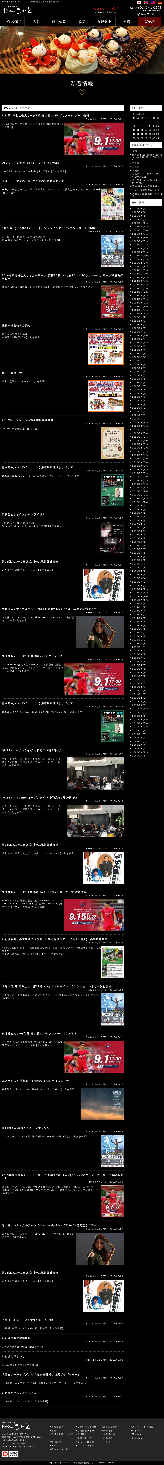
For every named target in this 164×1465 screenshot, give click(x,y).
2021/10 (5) (139, 390)
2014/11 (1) (139, 607)
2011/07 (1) (139, 676)
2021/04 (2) (139, 408)
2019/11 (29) (140, 458)
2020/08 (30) (140, 426)
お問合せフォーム (87, 1430)
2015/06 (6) (139, 585)
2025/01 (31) (140, 266)
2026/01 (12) (140, 223)
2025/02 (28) (140, 263)
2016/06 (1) (139, 553)
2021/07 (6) (139, 397)
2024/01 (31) (140, 310)
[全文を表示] (58, 171)
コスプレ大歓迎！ (87, 1442)
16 (153, 130)
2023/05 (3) (139, 339)
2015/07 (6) (139, 582)
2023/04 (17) (140, 342)
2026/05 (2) (139, 208)
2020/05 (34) (140, 437)
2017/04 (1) (139, 542)
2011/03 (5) (139, 687)
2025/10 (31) (140, 234)
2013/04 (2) (139, 632)
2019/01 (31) (140, 495)
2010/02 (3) (139, 730)
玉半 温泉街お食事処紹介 (146, 186)
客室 (53, 1445)
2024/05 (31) (140, 295)
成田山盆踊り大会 (13, 373)
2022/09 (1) (139, 364)
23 (153, 134)
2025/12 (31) (140, 226)
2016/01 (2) (139, 564)
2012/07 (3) (139, 658)
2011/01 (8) (139, 694)
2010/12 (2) (139, 698)
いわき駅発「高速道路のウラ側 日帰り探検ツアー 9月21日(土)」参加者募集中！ (56, 939)
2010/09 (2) (139, 705)
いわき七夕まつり (13, 1356)
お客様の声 (109, 1434)
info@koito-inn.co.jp (21, 1446)
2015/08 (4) (139, 578)
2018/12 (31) (140, 498)
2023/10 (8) (139, 321)
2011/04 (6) (139, 683)
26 (138, 138)
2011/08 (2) (139, 672)
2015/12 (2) (139, 567)
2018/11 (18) (140, 502)
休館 (134, 151)
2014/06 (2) (139, 618)
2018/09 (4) (139, 505)
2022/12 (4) (139, 357)
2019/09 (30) (140, 466)
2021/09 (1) (139, 393)
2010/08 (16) (140, 708)
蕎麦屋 (135, 170)
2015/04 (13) (140, 592)
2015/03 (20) (140, 596)
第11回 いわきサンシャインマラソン (26, 1128)
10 (157, 126)
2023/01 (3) (139, 353)
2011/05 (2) (139, 680)
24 (157, 134)
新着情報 (108, 1430)
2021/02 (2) (139, 415)
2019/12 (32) (140, 455)
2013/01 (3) (139, 640)
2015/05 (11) (140, 589)
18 (134, 134)
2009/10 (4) (139, 745)
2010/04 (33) (140, 723)
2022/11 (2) (139, 360)
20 (142, 134)
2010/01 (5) (139, 734)
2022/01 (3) (139, 386)
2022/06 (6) (139, 375)
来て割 (135, 167)
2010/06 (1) (139, 716)
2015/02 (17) (140, 600)
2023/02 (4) (139, 350)
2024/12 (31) (140, 270)
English (136, 1430)
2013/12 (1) (139, 621)
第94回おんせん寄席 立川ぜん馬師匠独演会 (30, 561)
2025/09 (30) (140, 237)
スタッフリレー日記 (143, 1427)
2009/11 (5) (139, 741)
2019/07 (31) (140, 473)
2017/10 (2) (139, 531)
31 (157, 138)
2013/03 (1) (139, 636)
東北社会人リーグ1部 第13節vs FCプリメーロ (32, 656)
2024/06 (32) (140, 292)
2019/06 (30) (140, 476)
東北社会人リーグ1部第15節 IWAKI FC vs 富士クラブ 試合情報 (44, 892)
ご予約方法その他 (87, 1427)
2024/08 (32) (140, 284)
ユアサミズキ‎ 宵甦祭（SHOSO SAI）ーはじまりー (35, 1080)
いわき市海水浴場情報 (16, 1338)
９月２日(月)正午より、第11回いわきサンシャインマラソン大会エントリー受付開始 (56, 986)
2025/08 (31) (140, 241)
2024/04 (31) (140, 299)
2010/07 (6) (139, 712)
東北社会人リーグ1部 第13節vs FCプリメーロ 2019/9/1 (39, 1033)
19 (138, 134)
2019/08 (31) (140, 469)
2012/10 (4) (139, 650)
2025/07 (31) (140, 244)
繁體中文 (137, 1434)
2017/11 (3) (139, 527)
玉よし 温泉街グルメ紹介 (146, 190)
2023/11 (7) (139, 317)
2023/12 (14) (140, 313)
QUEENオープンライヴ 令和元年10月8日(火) (32, 750)
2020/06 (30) (140, 433)
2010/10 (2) (139, 701)
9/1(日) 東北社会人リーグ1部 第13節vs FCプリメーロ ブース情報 (45, 115)
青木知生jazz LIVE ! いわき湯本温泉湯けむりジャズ (37, 467)
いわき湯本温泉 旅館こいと (15, 2)
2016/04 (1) (139, 560)
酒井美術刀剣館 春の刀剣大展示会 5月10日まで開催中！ (147, 157)
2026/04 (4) (139, 212)
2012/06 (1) (139, 661)
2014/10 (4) (139, 611)
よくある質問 (110, 1427)
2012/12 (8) (139, 643)
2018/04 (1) (139, 516)
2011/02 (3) (139, 690)
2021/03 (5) (139, 411)
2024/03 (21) (140, 303)
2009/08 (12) (140, 752)
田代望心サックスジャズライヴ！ (23, 514)
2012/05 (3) (139, 665)
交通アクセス (84, 1438)
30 (153, 138)
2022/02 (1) (139, 382)
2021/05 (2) (139, 404)
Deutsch (137, 1438)
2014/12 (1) (139, 603)
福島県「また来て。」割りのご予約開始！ (146, 175)
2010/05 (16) (140, 719)
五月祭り (137, 163)
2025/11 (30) (140, 230)
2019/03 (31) (140, 487)
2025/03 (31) (140, 259)
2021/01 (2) (139, 419)
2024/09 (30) (140, 281)
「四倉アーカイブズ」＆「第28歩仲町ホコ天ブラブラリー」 (41, 1374)
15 (149, 130)
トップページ (110, 1442)
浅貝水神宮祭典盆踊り (16, 325)
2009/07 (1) (139, 756)
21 (146, 134)
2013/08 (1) (139, 625)
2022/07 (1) (139, 371)
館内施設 (56, 1442)
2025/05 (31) (140, 252)
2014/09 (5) (139, 614)
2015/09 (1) (139, 574)
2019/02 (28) (140, 491)
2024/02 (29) (140, 306)
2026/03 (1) (139, 216)
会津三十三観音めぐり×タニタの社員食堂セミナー (34, 181)
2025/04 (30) (140, 255)
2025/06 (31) (140, 248)
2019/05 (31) (140, 480)
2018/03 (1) (139, 520)
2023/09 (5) (139, 324)
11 (134, 130)
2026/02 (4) (139, 219)
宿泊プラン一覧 (59, 1449)
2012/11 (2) (139, 647)
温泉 (53, 1430)
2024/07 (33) (140, 288)
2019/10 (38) (140, 462)
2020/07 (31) (140, 429)
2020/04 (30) (140, 440)
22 (149, 134)
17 (157, 130)
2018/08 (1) (139, 509)
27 (142, 138)
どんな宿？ (57, 1427)
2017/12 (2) (139, 524)
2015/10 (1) (139, 571)
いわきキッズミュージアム (19, 1393)
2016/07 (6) (139, 549)
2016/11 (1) (139, 545)
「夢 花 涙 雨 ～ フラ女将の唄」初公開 (27, 1320)
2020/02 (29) (140, 448)
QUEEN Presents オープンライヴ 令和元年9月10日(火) (39, 797)
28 (146, 138)
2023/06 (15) (140, 335)
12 (138, 130)
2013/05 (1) (139, 629)
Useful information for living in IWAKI (30, 162)
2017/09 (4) (139, 535)
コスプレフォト (85, 1445)
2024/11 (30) (140, 274)
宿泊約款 (108, 1438)
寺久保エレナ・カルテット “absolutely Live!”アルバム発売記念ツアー (49, 608)
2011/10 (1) (139, 669)
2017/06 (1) (139, 538)
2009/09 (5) (139, 748)
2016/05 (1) (139, 556)
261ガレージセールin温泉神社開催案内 (27, 420)
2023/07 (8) (139, 332)
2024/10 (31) (140, 277)
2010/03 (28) (140, 727)
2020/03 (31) (140, 444)
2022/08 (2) (139, 368)
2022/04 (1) (139, 379)
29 (149, 138)
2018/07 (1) (139, 513)
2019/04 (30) (140, 484)
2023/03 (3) (139, 346)
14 (146, 130)
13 (142, 130)
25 (134, 138)
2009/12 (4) (139, 737)
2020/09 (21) (140, 422)
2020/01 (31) (140, 451)
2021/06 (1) (139, 400)
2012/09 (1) (139, 654)
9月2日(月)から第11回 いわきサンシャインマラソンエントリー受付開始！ (50, 228)
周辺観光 (82, 1434)
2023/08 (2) (139, 328)
